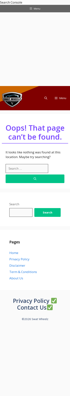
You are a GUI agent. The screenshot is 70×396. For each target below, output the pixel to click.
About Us (16, 278)
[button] (46, 98)
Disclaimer (17, 265)
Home (13, 253)
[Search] (35, 178)
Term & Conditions (23, 272)
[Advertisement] (35, 49)
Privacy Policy (19, 259)
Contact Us (31, 307)
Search (14, 204)
